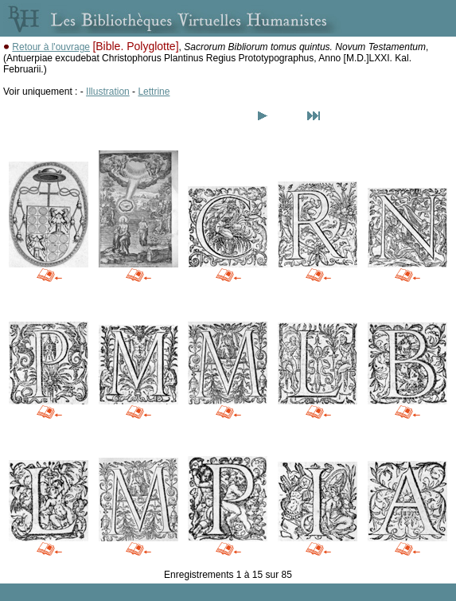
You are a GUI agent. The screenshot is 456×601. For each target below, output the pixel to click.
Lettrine (154, 91)
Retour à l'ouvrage (51, 47)
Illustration (108, 91)
